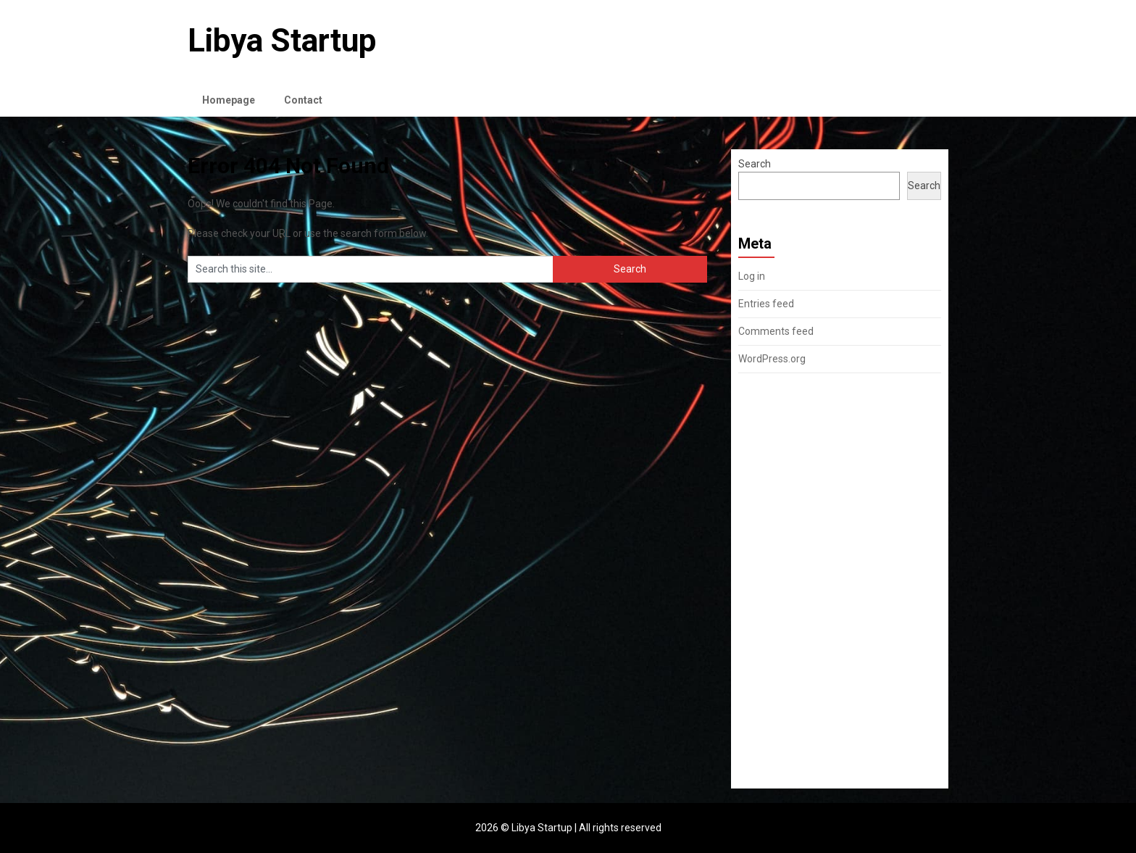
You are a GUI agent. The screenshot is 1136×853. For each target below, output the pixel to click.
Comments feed (776, 331)
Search (754, 164)
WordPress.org (772, 359)
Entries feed (766, 303)
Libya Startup (282, 40)
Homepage (228, 100)
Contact (303, 100)
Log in (751, 276)
